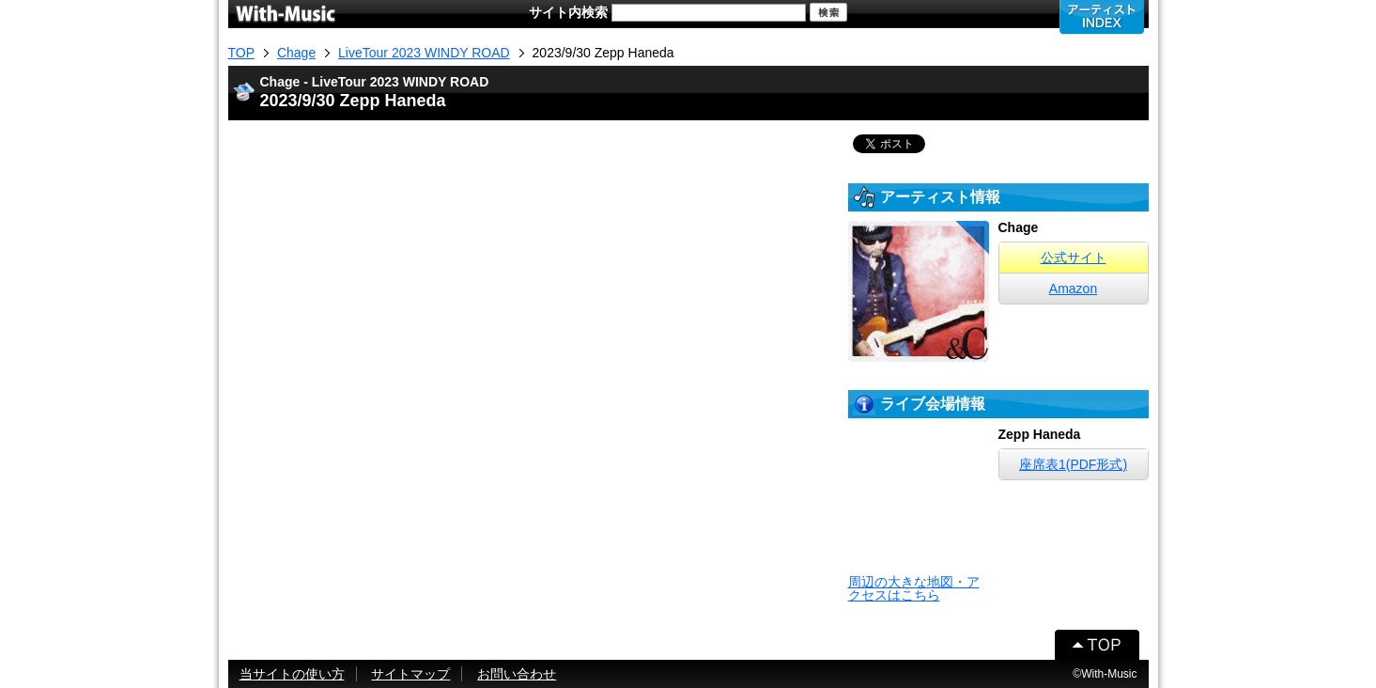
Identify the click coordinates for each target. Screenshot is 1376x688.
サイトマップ (410, 673)
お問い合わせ (516, 673)
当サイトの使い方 (292, 673)
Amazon (1073, 288)
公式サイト (1073, 257)
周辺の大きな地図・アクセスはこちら (914, 588)
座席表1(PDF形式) (1073, 464)
